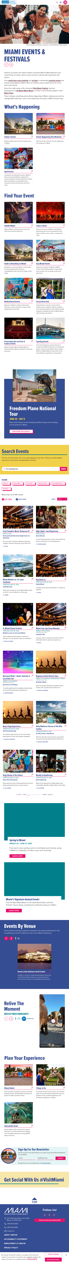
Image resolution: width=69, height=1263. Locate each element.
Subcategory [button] (42, 483)
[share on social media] (11, 65)
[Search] (31, 469)
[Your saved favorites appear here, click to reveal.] (57, 2)
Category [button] (29, 483)
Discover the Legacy (21, 431)
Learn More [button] (17, 856)
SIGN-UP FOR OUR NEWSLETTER (49, 1220)
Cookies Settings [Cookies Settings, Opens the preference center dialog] (53, 1254)
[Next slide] (11, 938)
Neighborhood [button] (57, 483)
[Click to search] (5, 469)
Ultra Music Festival (40, 88)
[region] (34, 1257)
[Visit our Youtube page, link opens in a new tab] (54, 1215)
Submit (60, 1158)
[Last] (50, 794)
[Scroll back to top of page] (34, 1200)
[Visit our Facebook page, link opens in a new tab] (49, 1215)
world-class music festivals (18, 80)
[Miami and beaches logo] (18, 1211)
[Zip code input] (45, 1158)
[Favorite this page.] (6, 65)
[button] (31, 149)
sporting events (55, 80)
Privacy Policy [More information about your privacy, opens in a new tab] (32, 1259)
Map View (21, 499)
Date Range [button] (17, 483)
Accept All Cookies (53, 1260)
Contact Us (10, 1231)
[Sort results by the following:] (62, 499)
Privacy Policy (46, 1163)
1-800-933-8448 (12, 1227)
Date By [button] (5, 483)
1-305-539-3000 (12, 1224)
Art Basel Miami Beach (25, 90)
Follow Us (30, 1019)
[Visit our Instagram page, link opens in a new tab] (44, 1215)
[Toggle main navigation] (65, 2)
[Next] (44, 794)
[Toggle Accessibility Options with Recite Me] (60, 2)
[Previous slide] (6, 938)
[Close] (66, 1255)
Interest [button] (5, 489)
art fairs (35, 80)
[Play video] (53, 1021)
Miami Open (8, 93)
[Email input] (26, 1158)
